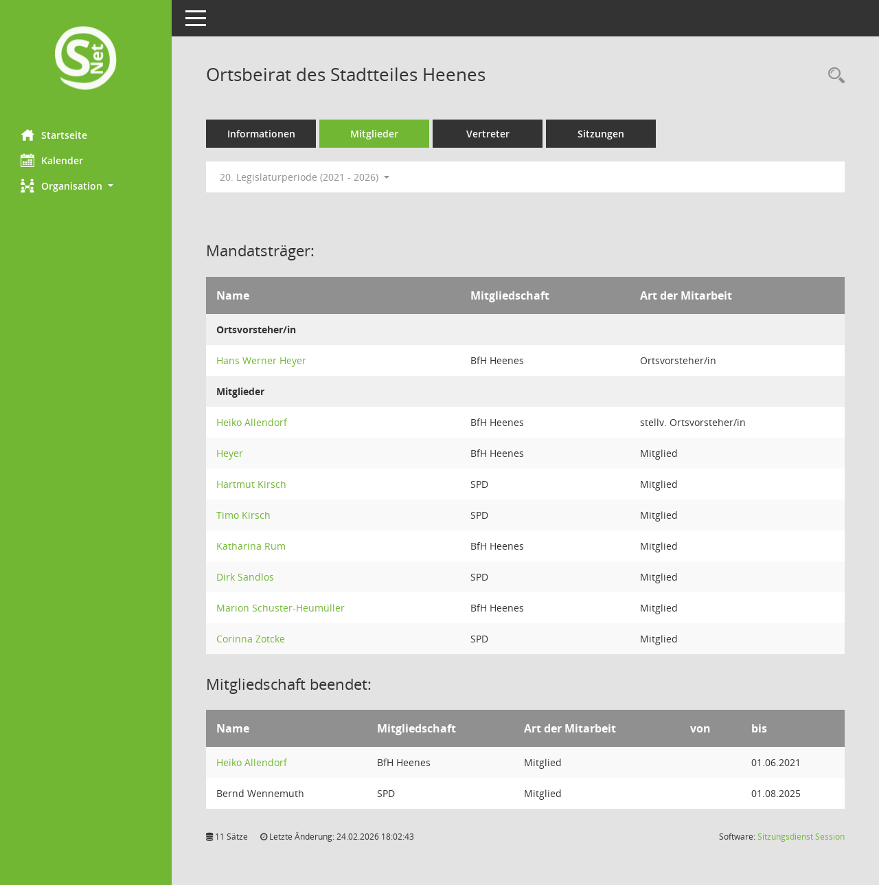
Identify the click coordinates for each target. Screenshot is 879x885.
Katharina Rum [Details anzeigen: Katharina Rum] (251, 545)
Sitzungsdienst (801, 836)
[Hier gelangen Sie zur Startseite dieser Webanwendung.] (86, 59)
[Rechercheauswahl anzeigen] (833, 76)
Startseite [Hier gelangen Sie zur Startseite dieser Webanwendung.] (54, 135)
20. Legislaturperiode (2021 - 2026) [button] (304, 176)
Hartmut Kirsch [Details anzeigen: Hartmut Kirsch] (251, 484)
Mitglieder (374, 133)
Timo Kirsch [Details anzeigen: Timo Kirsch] (243, 515)
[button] (86, 186)
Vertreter (488, 133)
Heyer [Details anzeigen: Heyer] (229, 453)
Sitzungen (601, 133)
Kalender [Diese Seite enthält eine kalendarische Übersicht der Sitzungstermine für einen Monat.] (52, 160)
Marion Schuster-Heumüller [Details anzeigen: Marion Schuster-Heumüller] (280, 607)
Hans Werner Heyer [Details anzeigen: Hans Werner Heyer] (261, 360)
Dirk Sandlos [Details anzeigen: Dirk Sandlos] (245, 576)
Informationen (261, 133)
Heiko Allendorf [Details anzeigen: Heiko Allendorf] (251, 422)
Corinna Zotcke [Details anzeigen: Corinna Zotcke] (250, 638)
